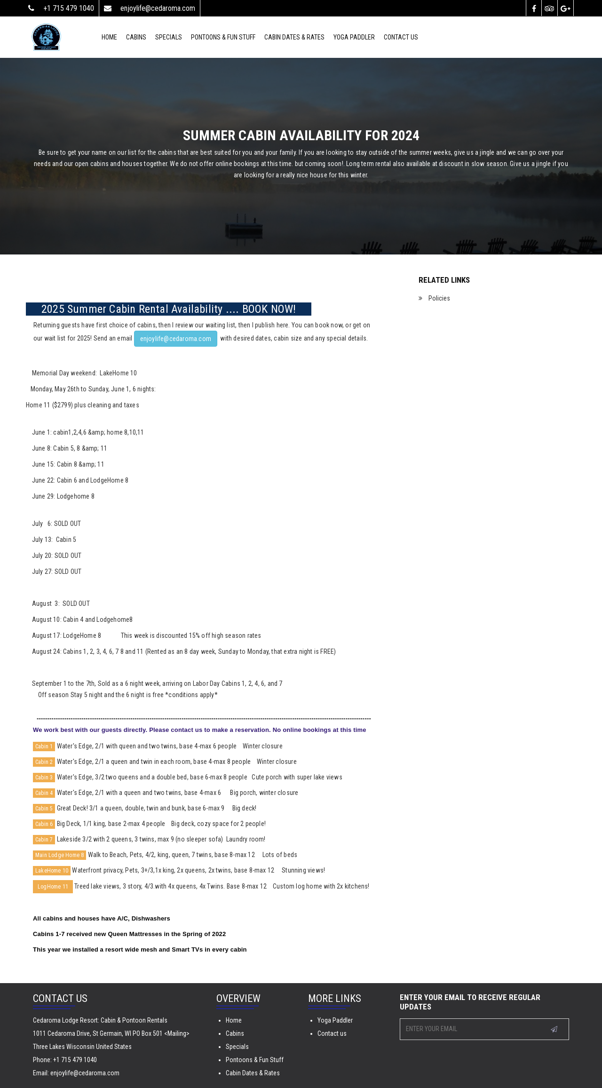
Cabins (235, 1033)
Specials (237, 1046)
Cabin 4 (44, 793)
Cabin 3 (44, 777)
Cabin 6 (44, 824)
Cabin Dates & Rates (294, 37)
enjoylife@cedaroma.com (175, 338)
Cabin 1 (44, 746)
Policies (438, 298)
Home (234, 1020)
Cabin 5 (44, 808)
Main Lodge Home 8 (59, 855)
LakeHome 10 (51, 870)
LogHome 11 (53, 886)
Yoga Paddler (335, 1020)
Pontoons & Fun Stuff (223, 37)
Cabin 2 (44, 762)
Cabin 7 (44, 839)
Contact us (332, 1033)
